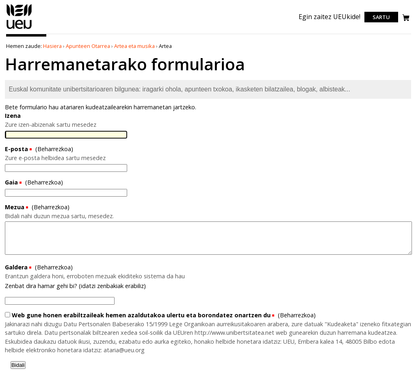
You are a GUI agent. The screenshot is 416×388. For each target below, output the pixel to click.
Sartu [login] (381, 17)
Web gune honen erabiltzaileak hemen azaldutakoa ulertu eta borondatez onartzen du (138, 315)
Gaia (11, 182)
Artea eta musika (134, 46)
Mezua (14, 207)
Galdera (17, 267)
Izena (13, 115)
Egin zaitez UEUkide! (329, 16)
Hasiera (52, 46)
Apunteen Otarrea (88, 46)
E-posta (16, 149)
